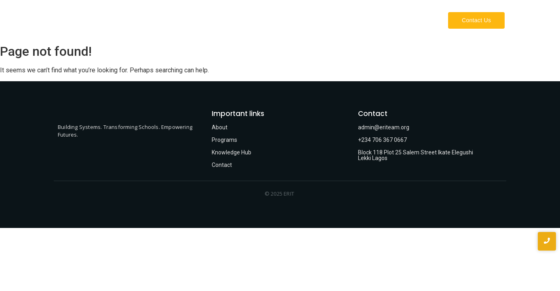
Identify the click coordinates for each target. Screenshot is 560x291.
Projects (420, 20)
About (339, 20)
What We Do (377, 20)
